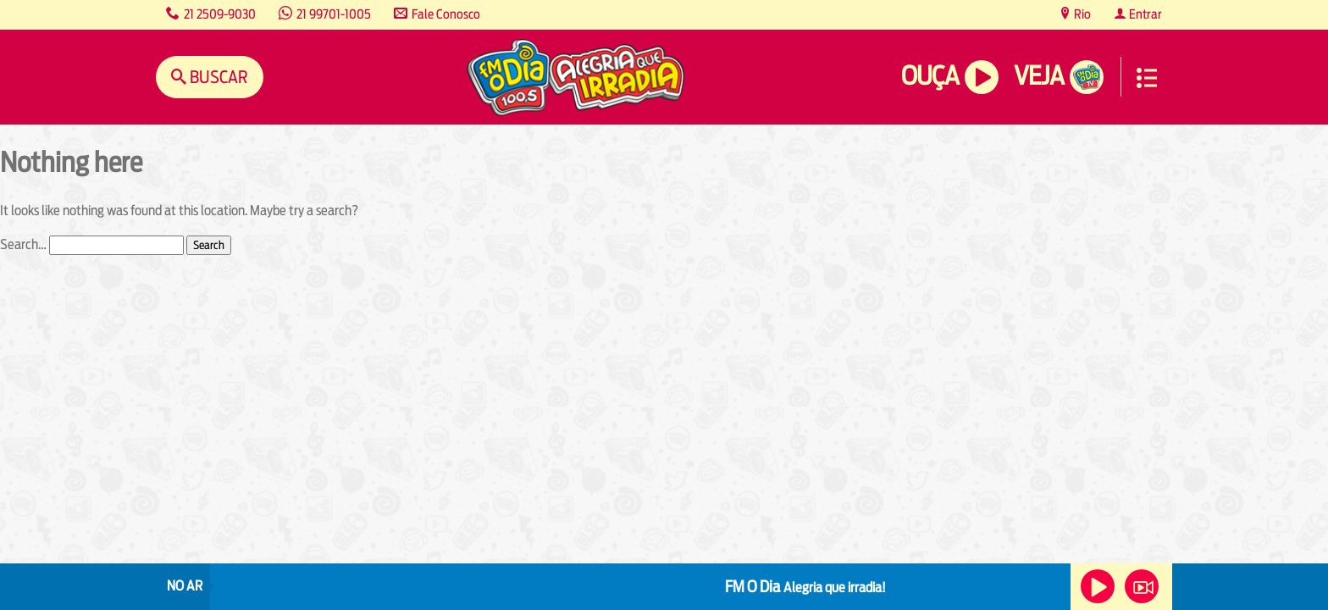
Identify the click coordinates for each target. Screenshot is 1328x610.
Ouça (930, 76)
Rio (1081, 14)
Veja (1039, 76)
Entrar (1144, 14)
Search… (23, 244)
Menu (1146, 78)
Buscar (217, 76)
